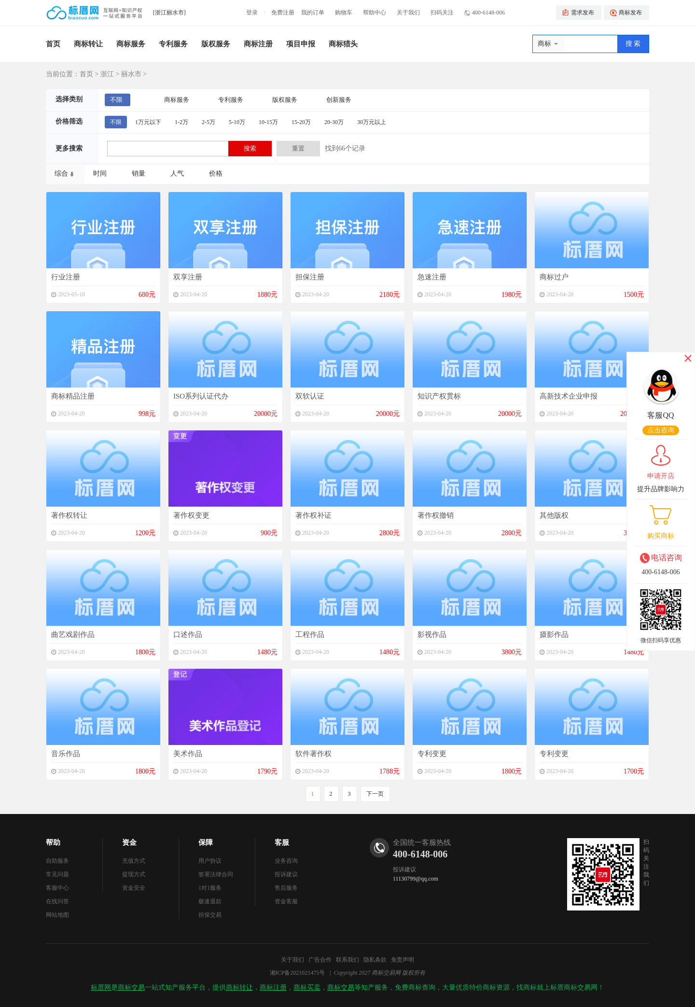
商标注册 (258, 44)
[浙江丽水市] (169, 12)
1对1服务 (210, 887)
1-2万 (181, 122)
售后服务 (286, 887)
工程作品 (309, 634)
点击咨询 (660, 430)
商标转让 (88, 44)
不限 (116, 99)
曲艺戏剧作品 (73, 634)
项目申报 (300, 44)
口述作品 (187, 634)
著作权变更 (191, 515)
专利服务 (173, 44)
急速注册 (431, 277)
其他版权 (554, 515)
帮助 (53, 842)
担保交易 (210, 914)
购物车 (343, 12)
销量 (138, 173)
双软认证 (309, 396)
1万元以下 (148, 122)
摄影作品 (554, 634)
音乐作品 (65, 754)
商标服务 (130, 44)
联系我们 (347, 959)
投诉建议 (286, 874)
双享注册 (187, 277)
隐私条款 (375, 959)
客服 (282, 842)
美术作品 (187, 754)
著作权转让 (69, 515)
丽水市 (131, 74)
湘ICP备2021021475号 (297, 972)
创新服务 (338, 99)
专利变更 (431, 754)
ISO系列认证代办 (200, 396)
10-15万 (268, 122)
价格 (215, 173)
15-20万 (301, 122)
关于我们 (408, 12)
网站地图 (57, 914)
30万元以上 (371, 122)
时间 (100, 173)
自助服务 (57, 860)
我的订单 (312, 12)
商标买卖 (306, 987)
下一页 (375, 793)
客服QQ (660, 415)
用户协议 (210, 860)
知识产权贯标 (439, 396)
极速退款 (210, 901)
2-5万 (208, 122)
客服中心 (57, 887)
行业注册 (65, 277)
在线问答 (57, 901)
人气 (177, 173)
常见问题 (57, 874)
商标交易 (131, 987)
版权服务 (215, 44)
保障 (205, 842)
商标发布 (630, 12)
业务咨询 (286, 860)
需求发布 (582, 12)
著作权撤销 (435, 515)
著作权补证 (313, 515)
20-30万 (334, 122)
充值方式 (133, 860)
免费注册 (282, 12)
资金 (129, 842)
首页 (53, 44)
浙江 (107, 74)
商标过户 (554, 277)
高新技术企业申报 (569, 396)
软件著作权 (313, 754)
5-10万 (237, 122)
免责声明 (402, 959)
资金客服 (286, 901)
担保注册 (309, 277)
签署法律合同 (215, 874)
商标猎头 (343, 44)
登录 (252, 12)
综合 (61, 173)
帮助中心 (374, 12)
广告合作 (320, 959)
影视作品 (431, 634)
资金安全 (133, 887)
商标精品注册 (73, 396)
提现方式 (133, 874)
